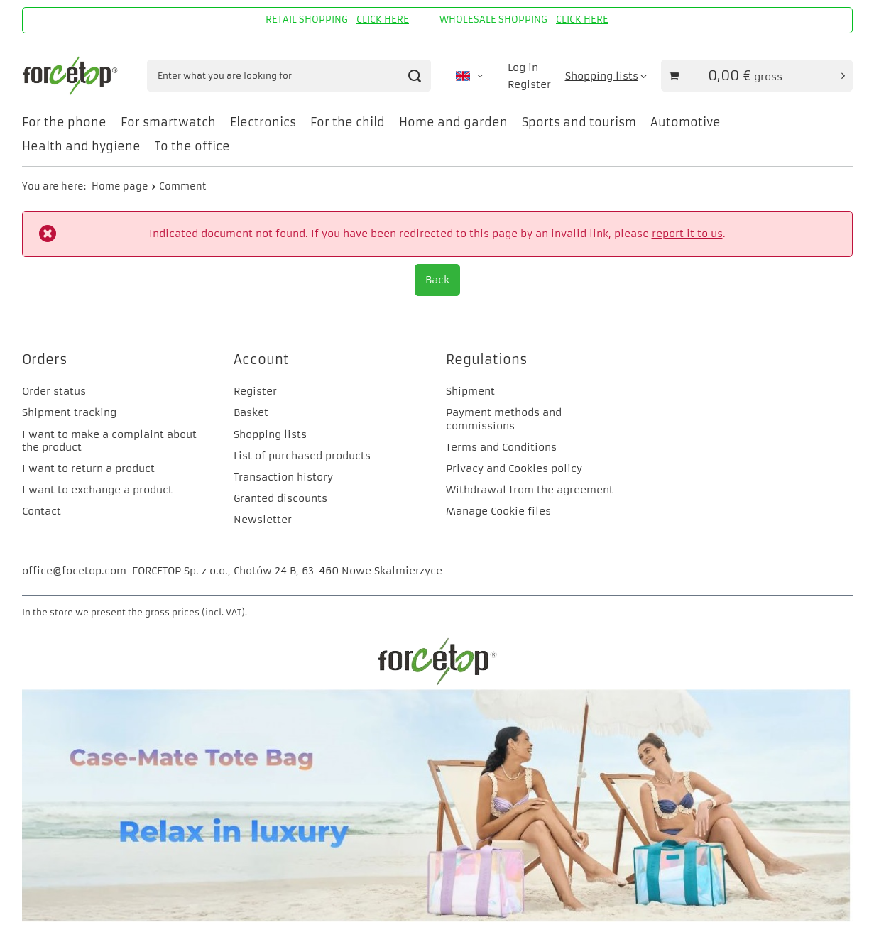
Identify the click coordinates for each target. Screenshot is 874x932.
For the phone (64, 122)
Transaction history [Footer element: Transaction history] (283, 477)
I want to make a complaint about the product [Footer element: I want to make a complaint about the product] (109, 441)
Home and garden (453, 122)
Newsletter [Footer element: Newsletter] (263, 519)
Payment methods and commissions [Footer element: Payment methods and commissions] (504, 419)
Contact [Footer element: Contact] (41, 511)
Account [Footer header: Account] (261, 359)
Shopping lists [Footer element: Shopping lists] (270, 434)
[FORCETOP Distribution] (437, 682)
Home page (120, 186)
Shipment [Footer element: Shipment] (470, 391)
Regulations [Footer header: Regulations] (487, 359)
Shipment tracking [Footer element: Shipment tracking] (69, 412)
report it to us (687, 233)
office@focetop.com (74, 570)
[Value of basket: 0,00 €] (757, 76)
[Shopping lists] (606, 75)
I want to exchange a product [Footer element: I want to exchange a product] (97, 489)
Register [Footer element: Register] (255, 391)
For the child (347, 122)
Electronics (263, 122)
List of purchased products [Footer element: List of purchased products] (302, 455)
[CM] (437, 918)
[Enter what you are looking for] (289, 76)
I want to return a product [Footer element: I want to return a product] (88, 468)
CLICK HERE (382, 19)
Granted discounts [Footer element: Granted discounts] (280, 498)
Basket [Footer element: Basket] (251, 412)
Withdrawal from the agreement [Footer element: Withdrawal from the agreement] (529, 489)
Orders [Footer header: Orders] (44, 359)
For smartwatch (168, 122)
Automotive (685, 122)
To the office (192, 146)
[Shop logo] (72, 76)
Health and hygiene (81, 146)
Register (529, 84)
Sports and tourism (579, 122)
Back (437, 279)
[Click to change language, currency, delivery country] (469, 76)
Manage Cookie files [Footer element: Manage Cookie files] (498, 511)
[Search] (415, 76)
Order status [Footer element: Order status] (54, 391)
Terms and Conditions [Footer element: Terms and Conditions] (501, 447)
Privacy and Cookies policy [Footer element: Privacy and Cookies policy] (514, 468)
